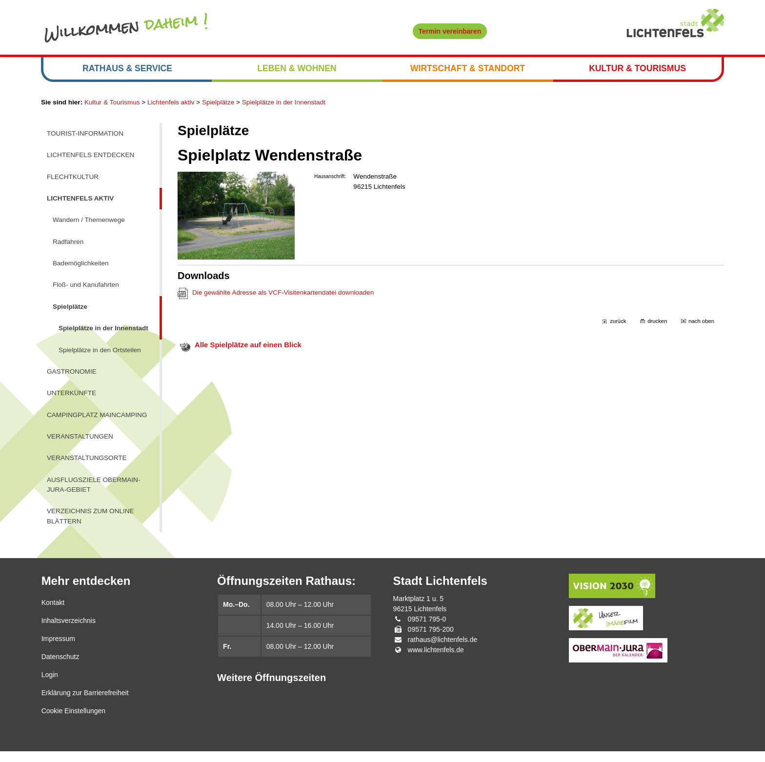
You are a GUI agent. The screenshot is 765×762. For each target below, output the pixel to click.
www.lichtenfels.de (436, 660)
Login (49, 685)
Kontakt (52, 613)
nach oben (701, 326)
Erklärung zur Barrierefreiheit (85, 703)
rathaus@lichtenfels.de (443, 650)
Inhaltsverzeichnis (68, 631)
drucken (656, 326)
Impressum (58, 649)
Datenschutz (60, 667)
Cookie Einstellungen (73, 721)
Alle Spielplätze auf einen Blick (250, 350)
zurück (616, 326)
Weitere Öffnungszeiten (271, 688)
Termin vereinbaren (450, 31)
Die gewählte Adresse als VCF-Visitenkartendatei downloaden (286, 297)
